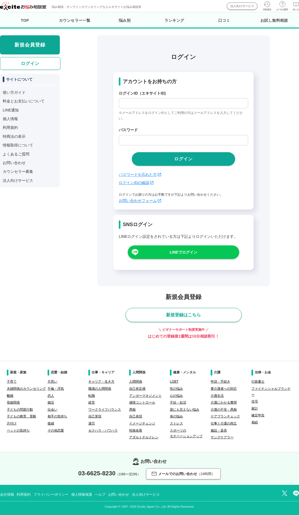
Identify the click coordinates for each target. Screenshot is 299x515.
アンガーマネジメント (145, 396)
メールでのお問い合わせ (183, 474)
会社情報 (7, 494)
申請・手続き (220, 381)
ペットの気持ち (18, 430)
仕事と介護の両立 (224, 423)
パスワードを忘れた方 (140, 174)
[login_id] (183, 103)
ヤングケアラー (222, 437)
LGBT (174, 381)
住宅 (254, 401)
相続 (254, 422)
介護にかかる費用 (224, 402)
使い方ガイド (14, 92)
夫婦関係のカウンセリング (26, 389)
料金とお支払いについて (24, 101)
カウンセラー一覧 (75, 20)
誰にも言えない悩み (184, 409)
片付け (12, 423)
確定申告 (257, 415)
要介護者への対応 (224, 389)
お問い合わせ (14, 163)
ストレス (176, 423)
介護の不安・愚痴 (224, 409)
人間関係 (135, 381)
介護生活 (217, 396)
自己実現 (94, 416)
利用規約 (10, 127)
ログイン (30, 63)
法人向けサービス (242, 6)
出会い (52, 409)
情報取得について (18, 145)
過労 (91, 423)
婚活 (51, 402)
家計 (254, 408)
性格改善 (135, 430)
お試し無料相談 (274, 20)
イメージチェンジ (142, 423)
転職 (91, 396)
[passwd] (183, 140)
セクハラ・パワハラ (103, 430)
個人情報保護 (81, 494)
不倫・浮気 (56, 389)
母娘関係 (13, 402)
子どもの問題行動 (20, 409)
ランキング (174, 20)
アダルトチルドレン (143, 437)
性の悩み (176, 389)
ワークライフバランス (104, 409)
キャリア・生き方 (101, 381)
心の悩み (176, 396)
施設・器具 (219, 430)
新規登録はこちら (183, 315)
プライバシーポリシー (50, 494)
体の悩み (176, 416)
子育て (12, 381)
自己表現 (135, 416)
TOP (25, 20)
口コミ (224, 20)
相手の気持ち (57, 416)
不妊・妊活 (178, 402)
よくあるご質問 (16, 154)
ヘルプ (100, 494)
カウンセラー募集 (18, 171)
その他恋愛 (56, 430)
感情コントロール (142, 402)
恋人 (51, 396)
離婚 (10, 396)
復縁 (51, 423)
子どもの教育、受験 (21, 416)
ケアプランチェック (225, 416)
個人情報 (10, 119)
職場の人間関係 (99, 389)
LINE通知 (11, 110)
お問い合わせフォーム (140, 200)
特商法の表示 (14, 136)
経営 (91, 402)
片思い (52, 381)
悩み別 (125, 20)
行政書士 (257, 381)
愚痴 (132, 409)
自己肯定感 (137, 389)
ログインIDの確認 (136, 182)
